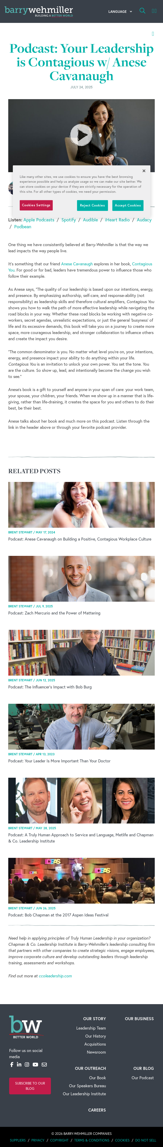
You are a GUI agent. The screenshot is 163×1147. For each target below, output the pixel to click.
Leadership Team (91, 1028)
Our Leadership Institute (84, 1093)
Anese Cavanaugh (77, 263)
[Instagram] (27, 1064)
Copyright (59, 1140)
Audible (90, 220)
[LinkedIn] (19, 1064)
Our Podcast (143, 1077)
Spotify (68, 220)
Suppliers (18, 1140)
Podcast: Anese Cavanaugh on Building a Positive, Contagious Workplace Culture (79, 539)
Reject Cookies (92, 205)
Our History (95, 1036)
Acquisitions (95, 1044)
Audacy (144, 220)
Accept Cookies (128, 205)
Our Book (97, 1077)
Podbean (22, 226)
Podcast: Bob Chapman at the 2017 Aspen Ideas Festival (58, 915)
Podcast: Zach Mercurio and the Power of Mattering (54, 613)
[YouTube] (35, 1064)
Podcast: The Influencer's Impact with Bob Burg (50, 687)
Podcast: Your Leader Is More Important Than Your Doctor (59, 761)
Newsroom (96, 1052)
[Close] (144, 171)
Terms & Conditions (91, 1140)
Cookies (122, 1140)
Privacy (37, 1140)
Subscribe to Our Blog (30, 1086)
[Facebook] (12, 1064)
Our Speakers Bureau (87, 1085)
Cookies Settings (36, 205)
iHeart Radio (117, 220)
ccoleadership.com (55, 975)
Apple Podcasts (38, 220)
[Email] (44, 1064)
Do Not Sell (145, 1140)
